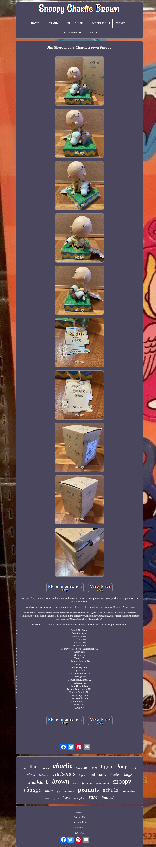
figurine (87, 783)
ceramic (82, 767)
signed (56, 799)
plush (31, 775)
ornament (102, 783)
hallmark (98, 774)
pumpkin (79, 798)
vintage (32, 789)
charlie (62, 765)
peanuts (88, 789)
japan (82, 775)
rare (93, 797)
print (94, 768)
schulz (111, 790)
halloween (43, 775)
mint (49, 790)
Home (79, 811)
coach (46, 768)
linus (35, 766)
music (134, 768)
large (128, 775)
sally (24, 768)
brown (60, 781)
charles (115, 775)
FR (82, 832)
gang (75, 783)
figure (107, 766)
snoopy (122, 781)
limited (108, 797)
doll (58, 792)
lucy (122, 766)
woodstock (37, 782)
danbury (69, 791)
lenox (66, 798)
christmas (64, 773)
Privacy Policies (79, 822)
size (47, 798)
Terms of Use (79, 827)
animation (129, 791)
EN (76, 832)
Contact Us (79, 817)
